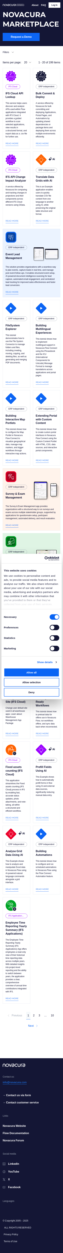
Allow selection (31, 682)
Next (33, 1026)
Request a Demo (21, 36)
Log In (54, 5)
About (35, 5)
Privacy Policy (11, 1234)
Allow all (31, 672)
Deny (31, 692)
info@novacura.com (15, 1082)
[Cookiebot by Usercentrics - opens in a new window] (45, 558)
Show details (45, 662)
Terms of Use (10, 1241)
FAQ (43, 5)
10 (52, 1015)
